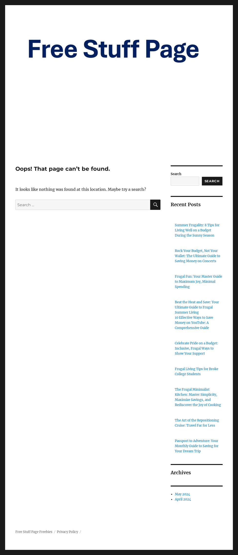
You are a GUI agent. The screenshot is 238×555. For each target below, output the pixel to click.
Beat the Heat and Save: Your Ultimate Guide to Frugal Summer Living (197, 307)
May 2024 (182, 494)
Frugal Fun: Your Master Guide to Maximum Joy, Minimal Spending (198, 281)
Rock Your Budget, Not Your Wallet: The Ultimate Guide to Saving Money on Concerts (197, 256)
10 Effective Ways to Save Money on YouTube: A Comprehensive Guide (194, 323)
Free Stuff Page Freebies (33, 532)
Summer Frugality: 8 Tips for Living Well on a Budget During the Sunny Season (197, 230)
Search (176, 174)
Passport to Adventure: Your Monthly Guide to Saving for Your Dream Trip (196, 446)
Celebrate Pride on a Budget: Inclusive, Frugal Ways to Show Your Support (196, 348)
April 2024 (183, 499)
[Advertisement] (120, 129)
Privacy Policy (67, 532)
